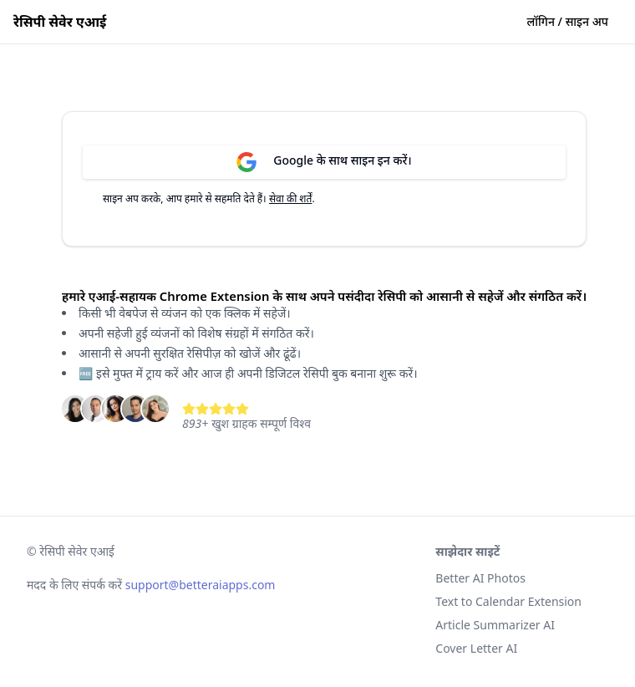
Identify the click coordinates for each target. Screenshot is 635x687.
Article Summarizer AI (495, 625)
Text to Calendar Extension (508, 601)
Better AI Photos (480, 578)
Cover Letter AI (476, 648)
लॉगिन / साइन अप (567, 21)
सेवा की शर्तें (290, 198)
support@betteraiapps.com (200, 585)
